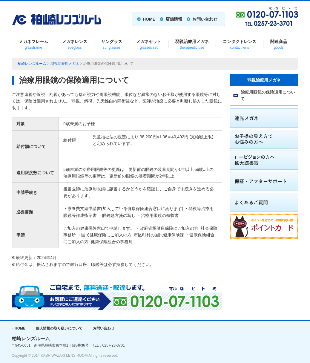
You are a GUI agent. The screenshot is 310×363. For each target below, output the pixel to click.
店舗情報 (173, 19)
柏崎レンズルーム (32, 64)
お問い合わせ (204, 19)
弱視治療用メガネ (64, 64)
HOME (149, 19)
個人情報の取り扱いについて (59, 328)
